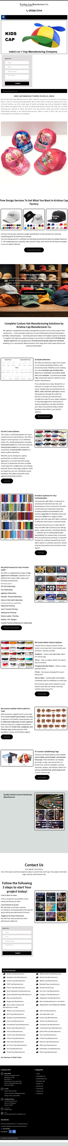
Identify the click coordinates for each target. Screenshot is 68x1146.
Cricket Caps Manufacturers (14, 1035)
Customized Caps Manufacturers (49, 1028)
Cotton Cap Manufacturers (46, 1018)
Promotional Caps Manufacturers (16, 1024)
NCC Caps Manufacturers (13, 1014)
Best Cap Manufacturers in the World (50, 1001)
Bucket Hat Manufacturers (13, 974)
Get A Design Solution (44, 416)
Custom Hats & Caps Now (34, 250)
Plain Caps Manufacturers (46, 1052)
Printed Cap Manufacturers (14, 1052)
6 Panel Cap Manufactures (13, 1038)
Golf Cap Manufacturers (13, 1031)
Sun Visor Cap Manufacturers (48, 991)
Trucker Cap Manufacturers (14, 981)
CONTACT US (39, 1091)
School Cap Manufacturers (47, 1021)
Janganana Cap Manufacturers (48, 998)
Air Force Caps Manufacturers (15, 1045)
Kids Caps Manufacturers (13, 1042)
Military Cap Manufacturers (47, 981)
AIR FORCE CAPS (40, 1081)
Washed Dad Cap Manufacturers (48, 974)
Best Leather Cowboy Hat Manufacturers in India (13, 1006)
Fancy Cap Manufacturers (13, 1021)
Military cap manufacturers (14, 1011)
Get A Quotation (42, 694)
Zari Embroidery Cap (45, 1014)
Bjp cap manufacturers (12, 998)
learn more (7, 737)
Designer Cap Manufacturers (14, 1018)
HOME (38, 1073)
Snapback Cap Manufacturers (15, 977)
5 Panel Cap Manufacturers (47, 1038)
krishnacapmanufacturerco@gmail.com (15, 1114)
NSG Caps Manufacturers (46, 1045)
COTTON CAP (39, 1088)
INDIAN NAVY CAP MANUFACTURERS (50, 1005)
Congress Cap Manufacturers (48, 994)
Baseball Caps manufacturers (48, 984)
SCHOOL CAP (39, 1086)
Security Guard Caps (45, 988)
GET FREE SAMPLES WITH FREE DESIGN (34, 292)
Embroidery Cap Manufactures (48, 1049)
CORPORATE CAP (40, 1076)
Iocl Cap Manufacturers (12, 1049)
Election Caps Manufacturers (47, 1042)
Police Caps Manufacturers (14, 988)
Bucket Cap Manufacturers (47, 977)
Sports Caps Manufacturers (14, 1028)
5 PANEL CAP (39, 1083)
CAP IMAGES (39, 1093)
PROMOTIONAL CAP (41, 1078)
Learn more (7, 481)
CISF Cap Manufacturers (13, 984)
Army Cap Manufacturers (46, 1035)
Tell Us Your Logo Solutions (11, 627)
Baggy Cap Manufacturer (13, 1001)
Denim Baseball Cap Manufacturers (17, 991)
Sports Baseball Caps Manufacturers (17, 994)
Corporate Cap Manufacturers (48, 1024)
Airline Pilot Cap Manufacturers (48, 1031)
